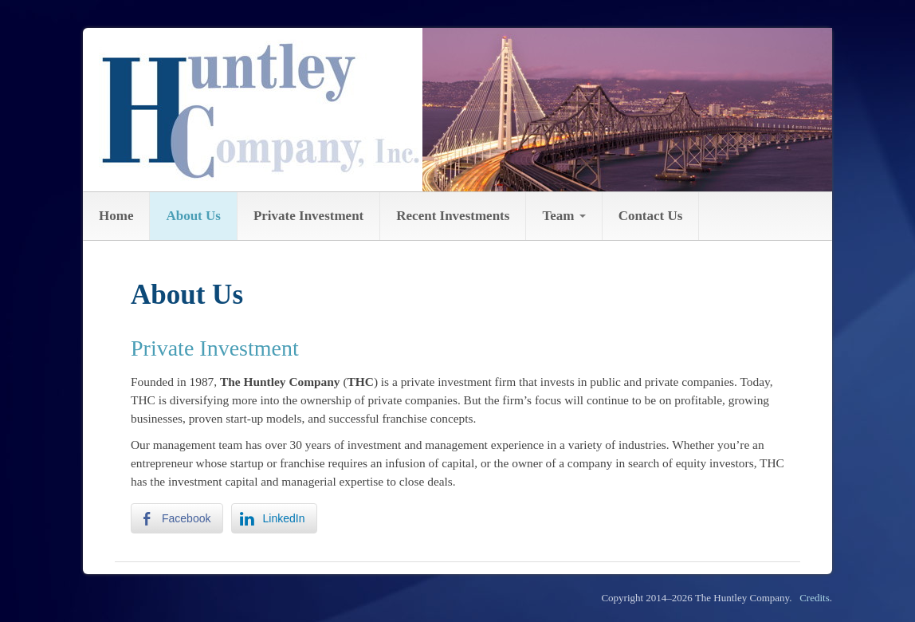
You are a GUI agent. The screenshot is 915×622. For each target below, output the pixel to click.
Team (563, 215)
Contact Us (651, 215)
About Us (193, 215)
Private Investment (308, 215)
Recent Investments (452, 215)
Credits (814, 598)
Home (116, 215)
